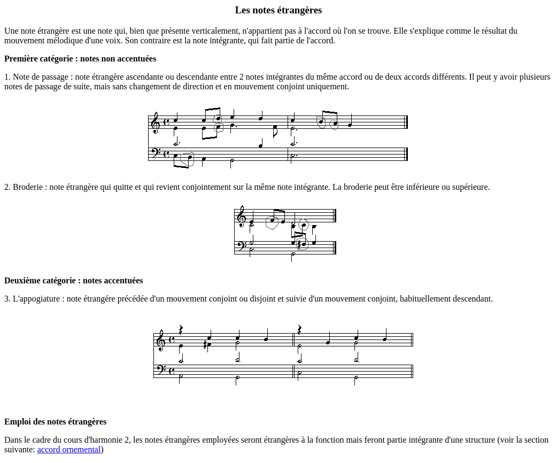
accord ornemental (69, 449)
